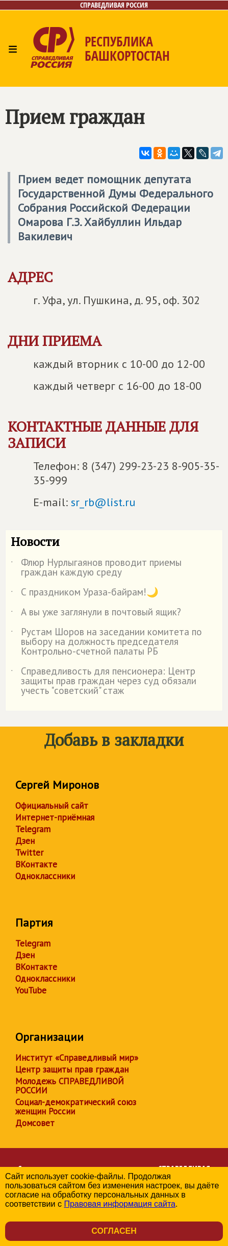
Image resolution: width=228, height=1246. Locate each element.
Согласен (113, 1231)
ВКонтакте (36, 864)
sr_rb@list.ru (103, 502)
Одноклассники (45, 876)
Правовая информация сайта (119, 1204)
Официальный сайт (51, 805)
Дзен (25, 840)
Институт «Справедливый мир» (76, 1057)
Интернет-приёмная (54, 817)
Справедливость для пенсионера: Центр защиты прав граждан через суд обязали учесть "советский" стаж (103, 681)
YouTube (30, 990)
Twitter (29, 852)
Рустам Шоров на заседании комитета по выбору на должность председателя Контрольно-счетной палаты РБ (106, 642)
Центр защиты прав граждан (72, 1069)
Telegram (32, 829)
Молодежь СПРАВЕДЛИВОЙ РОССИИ (69, 1086)
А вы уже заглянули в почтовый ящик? (96, 613)
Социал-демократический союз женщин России (75, 1107)
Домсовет (35, 1123)
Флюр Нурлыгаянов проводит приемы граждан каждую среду (96, 568)
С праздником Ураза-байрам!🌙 (85, 594)
